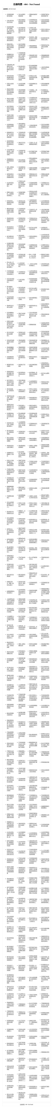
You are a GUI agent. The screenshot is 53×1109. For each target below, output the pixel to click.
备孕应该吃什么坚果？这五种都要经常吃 (10, 175)
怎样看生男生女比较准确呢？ (10, 1087)
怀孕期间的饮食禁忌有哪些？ (10, 1022)
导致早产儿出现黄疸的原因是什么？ (22, 1087)
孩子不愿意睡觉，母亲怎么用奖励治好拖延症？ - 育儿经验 (11, 890)
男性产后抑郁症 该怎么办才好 (22, 315)
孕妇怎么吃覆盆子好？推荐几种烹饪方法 (10, 100)
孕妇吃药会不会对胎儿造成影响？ (45, 46)
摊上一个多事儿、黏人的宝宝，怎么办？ (32, 256)
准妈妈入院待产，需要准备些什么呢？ (33, 1022)
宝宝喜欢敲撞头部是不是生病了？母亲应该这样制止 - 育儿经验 (22, 890)
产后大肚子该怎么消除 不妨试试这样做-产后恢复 (45, 619)
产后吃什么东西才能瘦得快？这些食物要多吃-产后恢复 (22, 184)
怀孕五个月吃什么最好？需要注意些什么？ (33, 504)
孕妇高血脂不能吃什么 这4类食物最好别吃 (33, 342)
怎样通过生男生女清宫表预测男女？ (33, 1096)
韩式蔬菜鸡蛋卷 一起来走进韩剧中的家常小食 (33, 280)
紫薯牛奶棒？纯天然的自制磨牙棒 (22, 489)
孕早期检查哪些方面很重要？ (10, 660)
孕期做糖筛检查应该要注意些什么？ (45, 57)
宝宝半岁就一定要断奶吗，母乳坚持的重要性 (45, 958)
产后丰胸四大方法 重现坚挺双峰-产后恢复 (45, 471)
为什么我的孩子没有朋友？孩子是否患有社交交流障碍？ (10, 521)
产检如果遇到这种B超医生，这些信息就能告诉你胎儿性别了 (10, 735)
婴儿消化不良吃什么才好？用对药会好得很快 (33, 988)
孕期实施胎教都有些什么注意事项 (10, 706)
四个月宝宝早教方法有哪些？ (10, 334)
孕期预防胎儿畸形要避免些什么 (10, 161)
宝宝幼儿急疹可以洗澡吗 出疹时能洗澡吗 (45, 678)
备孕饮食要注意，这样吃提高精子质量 (10, 541)
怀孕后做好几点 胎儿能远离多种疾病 (22, 652)
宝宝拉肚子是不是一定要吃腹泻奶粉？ (10, 424)
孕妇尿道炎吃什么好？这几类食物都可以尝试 (45, 398)
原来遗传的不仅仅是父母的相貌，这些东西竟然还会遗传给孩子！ (22, 938)
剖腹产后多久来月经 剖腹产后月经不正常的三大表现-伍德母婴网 (33, 687)
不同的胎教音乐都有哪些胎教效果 (45, 439)
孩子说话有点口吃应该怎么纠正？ (10, 228)
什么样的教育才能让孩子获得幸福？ (33, 382)
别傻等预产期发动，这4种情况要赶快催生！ (33, 901)
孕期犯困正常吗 (45, 1052)
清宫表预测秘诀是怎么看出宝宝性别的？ (22, 91)
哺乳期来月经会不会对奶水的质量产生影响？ (45, 100)
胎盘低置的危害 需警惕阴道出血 (22, 669)
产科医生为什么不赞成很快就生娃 (33, 220)
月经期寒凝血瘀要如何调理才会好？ (10, 126)
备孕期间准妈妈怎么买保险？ (22, 38)
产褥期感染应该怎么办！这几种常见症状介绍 (45, 1005)
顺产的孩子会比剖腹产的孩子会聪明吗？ (33, 949)
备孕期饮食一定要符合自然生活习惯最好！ (45, 521)
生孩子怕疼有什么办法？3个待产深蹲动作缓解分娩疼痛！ (22, 949)
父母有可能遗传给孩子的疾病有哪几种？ (45, 143)
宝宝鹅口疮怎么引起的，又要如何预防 (45, 415)
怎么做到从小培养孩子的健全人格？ (45, 843)
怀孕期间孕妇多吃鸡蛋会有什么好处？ (22, 220)
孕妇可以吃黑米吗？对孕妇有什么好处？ (45, 390)
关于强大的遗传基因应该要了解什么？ (33, 762)
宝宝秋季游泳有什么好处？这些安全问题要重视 (33, 21)
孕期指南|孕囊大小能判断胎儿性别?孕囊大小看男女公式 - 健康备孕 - (45, 592)
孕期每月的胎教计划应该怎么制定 (22, 439)
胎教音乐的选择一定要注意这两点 (22, 706)
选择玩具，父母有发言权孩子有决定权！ (22, 627)
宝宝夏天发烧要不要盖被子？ (22, 988)
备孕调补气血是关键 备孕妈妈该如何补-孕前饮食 (45, 531)
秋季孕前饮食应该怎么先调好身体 (45, 549)
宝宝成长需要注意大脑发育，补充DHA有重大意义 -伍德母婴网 (10, 30)
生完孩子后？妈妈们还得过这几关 (22, 762)
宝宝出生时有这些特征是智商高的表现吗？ (45, 21)
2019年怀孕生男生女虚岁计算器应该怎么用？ (45, 349)
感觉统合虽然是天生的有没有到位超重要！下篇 (33, 334)
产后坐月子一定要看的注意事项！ (33, 211)
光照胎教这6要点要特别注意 (22, 357)
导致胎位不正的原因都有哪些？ (22, 1013)
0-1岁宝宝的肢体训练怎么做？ (22, 264)
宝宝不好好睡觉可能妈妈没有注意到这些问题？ (45, 126)
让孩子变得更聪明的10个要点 (22, 1044)
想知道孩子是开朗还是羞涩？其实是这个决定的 (45, 407)
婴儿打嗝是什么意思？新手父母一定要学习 (33, 919)
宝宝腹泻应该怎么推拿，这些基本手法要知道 (33, 678)
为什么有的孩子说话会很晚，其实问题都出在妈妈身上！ (10, 920)
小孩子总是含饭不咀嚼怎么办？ (22, 919)
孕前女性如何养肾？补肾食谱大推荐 (10, 745)
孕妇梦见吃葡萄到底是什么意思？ (33, 592)
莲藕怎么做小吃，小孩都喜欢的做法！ (10, 194)
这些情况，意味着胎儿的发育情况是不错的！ (45, 454)
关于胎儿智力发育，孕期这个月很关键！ (10, 669)
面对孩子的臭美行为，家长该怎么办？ (22, 583)
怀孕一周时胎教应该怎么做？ (10, 168)
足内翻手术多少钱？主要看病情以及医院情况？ (45, 246)
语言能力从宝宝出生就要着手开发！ (22, 334)
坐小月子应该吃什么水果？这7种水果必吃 (33, 1005)
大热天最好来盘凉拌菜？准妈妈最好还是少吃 (45, 211)
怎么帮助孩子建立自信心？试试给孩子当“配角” (33, 512)
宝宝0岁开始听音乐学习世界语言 (10, 342)
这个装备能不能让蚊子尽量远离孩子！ (10, 1052)
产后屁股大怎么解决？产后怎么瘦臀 (45, 184)
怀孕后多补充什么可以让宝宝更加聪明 (45, 298)
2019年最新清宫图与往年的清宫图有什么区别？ (45, 202)
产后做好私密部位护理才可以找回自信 (33, 184)
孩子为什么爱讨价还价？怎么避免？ (33, 290)
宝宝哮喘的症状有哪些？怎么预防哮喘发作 (33, 246)
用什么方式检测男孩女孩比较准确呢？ (10, 1096)
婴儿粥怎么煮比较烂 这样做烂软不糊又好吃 (45, 779)
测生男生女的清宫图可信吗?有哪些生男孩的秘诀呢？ (22, 1096)
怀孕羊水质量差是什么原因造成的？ (33, 1052)
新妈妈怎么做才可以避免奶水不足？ (45, 109)
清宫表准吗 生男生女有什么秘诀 (22, 237)
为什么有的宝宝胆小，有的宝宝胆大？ (10, 636)
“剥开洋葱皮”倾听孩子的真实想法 (45, 504)
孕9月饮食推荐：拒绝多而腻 (10, 390)
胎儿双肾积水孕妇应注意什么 (22, 374)
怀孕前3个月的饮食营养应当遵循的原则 (33, 77)
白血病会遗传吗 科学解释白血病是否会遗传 (45, 324)
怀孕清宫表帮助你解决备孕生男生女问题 (10, 77)
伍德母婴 (22, 1104)
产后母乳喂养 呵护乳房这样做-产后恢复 (33, 471)
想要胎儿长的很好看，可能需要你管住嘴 (10, 815)
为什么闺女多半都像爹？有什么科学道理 (33, 929)
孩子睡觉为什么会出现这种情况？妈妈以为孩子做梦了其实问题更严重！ (45, 968)
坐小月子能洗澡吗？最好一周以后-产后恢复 (45, 745)
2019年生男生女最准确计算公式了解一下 (45, 714)
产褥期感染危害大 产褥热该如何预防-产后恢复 (45, 753)
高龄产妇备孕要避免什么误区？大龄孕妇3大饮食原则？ (22, 531)
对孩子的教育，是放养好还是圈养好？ (33, 636)
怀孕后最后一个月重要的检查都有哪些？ (22, 407)
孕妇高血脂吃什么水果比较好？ (22, 342)
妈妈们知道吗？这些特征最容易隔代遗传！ (33, 407)
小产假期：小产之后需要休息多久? (45, 1060)
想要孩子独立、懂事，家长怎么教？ (10, 583)
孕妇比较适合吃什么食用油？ (22, 825)
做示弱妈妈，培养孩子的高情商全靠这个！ (33, 374)
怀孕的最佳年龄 (45, 762)
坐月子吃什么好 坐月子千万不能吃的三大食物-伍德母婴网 (22, 797)
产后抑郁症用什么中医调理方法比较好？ (10, 272)
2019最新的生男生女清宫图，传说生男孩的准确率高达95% (10, 901)
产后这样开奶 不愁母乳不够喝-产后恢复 (45, 463)
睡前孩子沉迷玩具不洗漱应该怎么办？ (45, 256)
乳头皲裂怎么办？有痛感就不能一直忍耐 (45, 91)
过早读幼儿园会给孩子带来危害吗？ (22, 256)
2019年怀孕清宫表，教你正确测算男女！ (22, 843)
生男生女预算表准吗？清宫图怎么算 (45, 161)
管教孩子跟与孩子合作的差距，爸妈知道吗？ (45, 512)
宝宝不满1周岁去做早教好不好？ (10, 280)
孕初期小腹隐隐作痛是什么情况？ (33, 652)
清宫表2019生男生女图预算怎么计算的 (22, 202)
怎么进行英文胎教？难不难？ (10, 184)
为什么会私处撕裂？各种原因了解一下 (33, 979)
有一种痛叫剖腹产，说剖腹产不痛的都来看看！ (45, 901)
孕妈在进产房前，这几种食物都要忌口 (10, 988)
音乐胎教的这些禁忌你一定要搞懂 (22, 168)
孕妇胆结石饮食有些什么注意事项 (10, 220)
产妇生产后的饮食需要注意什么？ (33, 996)
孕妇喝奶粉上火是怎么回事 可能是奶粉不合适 (45, 342)
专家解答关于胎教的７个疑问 (10, 454)
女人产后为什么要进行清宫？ (22, 1022)
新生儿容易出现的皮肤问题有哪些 (10, 439)
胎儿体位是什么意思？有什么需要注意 (22, 68)
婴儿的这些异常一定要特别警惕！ (10, 432)
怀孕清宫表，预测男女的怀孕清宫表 (10, 202)
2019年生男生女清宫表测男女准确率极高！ (33, 272)
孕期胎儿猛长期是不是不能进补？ (45, 175)
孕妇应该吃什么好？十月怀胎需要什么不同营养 (45, 870)
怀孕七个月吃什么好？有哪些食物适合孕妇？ (33, 390)
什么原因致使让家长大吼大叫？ (22, 636)
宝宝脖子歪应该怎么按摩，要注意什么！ (45, 988)
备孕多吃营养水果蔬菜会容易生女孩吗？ (10, 38)
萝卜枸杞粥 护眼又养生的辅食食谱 (45, 480)
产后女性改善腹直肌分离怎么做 (10, 298)
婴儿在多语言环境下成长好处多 (22, 1037)
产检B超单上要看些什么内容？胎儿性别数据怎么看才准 (10, 68)
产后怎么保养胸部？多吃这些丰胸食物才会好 (45, 610)
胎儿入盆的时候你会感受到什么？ (22, 958)
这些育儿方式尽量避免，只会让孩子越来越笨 (45, 432)
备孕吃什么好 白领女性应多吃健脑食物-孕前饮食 (45, 735)
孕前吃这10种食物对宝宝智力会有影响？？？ (33, 531)
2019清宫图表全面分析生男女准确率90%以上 (33, 834)
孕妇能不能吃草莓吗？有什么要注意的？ (45, 860)
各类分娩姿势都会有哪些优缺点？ (22, 979)
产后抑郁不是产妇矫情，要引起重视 (22, 152)
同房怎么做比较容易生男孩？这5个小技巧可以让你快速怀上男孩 (10, 324)
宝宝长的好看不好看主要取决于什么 (22, 324)
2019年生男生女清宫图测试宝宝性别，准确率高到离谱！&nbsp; (10, 1078)
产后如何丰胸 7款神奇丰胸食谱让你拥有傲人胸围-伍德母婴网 (22, 697)
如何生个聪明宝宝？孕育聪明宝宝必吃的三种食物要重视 (10, 870)
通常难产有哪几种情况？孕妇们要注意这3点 (45, 496)
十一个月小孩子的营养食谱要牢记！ (45, 852)
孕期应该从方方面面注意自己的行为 (33, 175)
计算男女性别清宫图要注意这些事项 (22, 117)
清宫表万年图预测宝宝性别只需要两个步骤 (33, 117)
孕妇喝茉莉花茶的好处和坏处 (22, 815)
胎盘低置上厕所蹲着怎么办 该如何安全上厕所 (45, 660)
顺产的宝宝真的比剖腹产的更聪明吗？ (10, 958)
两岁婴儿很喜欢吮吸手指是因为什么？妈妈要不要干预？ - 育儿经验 (45, 880)
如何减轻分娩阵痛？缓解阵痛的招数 (45, 77)
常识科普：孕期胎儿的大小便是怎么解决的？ (33, 38)
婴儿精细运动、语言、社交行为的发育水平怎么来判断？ (10, 290)
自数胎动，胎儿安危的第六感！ (22, 678)
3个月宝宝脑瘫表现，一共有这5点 (22, 567)
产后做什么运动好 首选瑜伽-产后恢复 (33, 463)
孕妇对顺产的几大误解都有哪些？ (10, 880)
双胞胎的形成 (32, 324)
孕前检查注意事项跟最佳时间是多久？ (10, 860)
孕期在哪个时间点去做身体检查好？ (33, 57)
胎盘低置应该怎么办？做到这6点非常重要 (33, 660)
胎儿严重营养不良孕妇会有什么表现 (22, 175)
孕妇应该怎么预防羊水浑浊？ (22, 1060)
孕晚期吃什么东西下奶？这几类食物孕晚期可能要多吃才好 (10, 825)
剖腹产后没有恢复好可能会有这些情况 (22, 471)
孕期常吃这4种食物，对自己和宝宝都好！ (33, 825)
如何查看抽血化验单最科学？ (22, 496)
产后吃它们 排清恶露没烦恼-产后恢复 (45, 601)
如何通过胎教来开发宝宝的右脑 (22, 714)
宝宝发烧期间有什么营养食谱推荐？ (22, 788)
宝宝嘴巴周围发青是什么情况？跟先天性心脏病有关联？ (10, 246)
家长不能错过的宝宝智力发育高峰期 (22, 21)
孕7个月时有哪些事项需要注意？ (33, 1013)
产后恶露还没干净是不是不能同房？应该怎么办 (33, 619)
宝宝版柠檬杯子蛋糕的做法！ (22, 194)
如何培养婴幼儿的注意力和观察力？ (45, 1030)
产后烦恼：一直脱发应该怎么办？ (33, 91)
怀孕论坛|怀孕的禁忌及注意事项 (10, 1068)
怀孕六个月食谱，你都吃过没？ (22, 504)
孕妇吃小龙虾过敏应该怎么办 (22, 398)
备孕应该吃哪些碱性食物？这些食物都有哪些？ (33, 541)
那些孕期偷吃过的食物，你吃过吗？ (22, 306)
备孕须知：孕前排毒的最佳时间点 (33, 549)
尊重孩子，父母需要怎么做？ (22, 512)
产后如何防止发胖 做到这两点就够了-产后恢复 (33, 601)
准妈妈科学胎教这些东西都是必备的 (45, 446)
